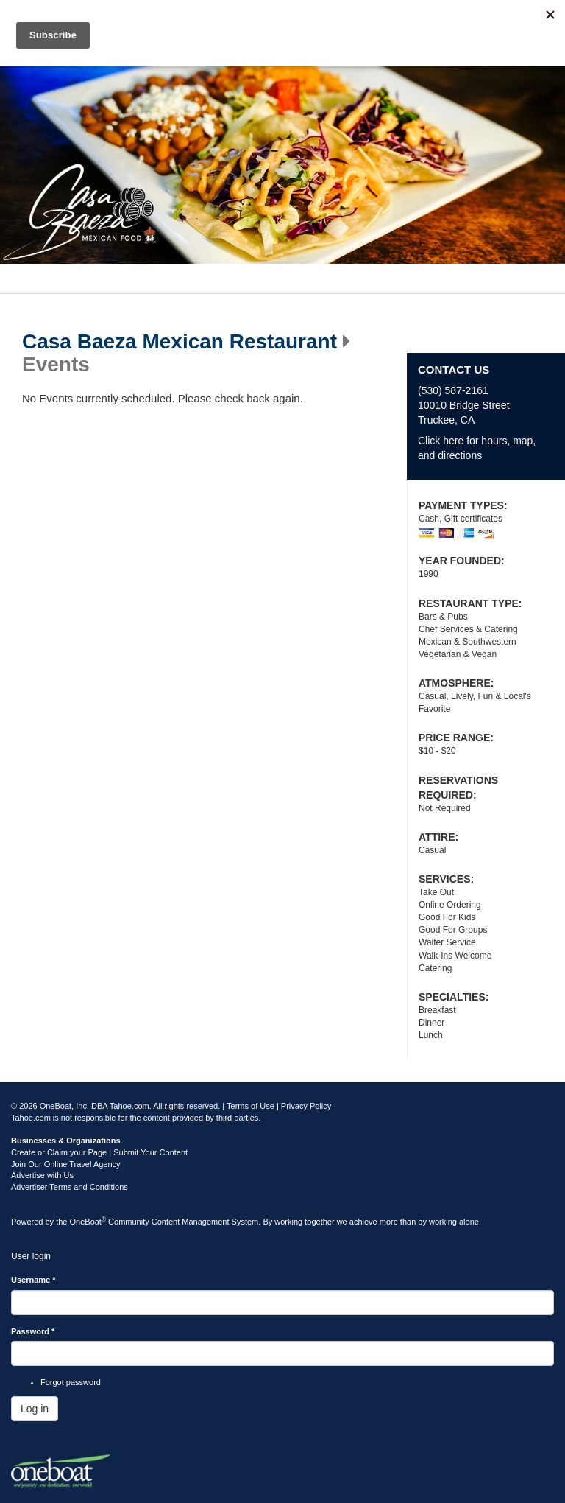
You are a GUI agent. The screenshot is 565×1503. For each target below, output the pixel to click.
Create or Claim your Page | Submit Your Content (99, 1152)
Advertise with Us (42, 1175)
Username (33, 1279)
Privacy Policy (306, 1105)
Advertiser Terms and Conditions (69, 1187)
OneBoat (88, 1221)
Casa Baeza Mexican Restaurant (179, 342)
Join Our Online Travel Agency (66, 1164)
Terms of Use (250, 1105)
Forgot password (70, 1382)
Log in (35, 1409)
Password (32, 1331)
